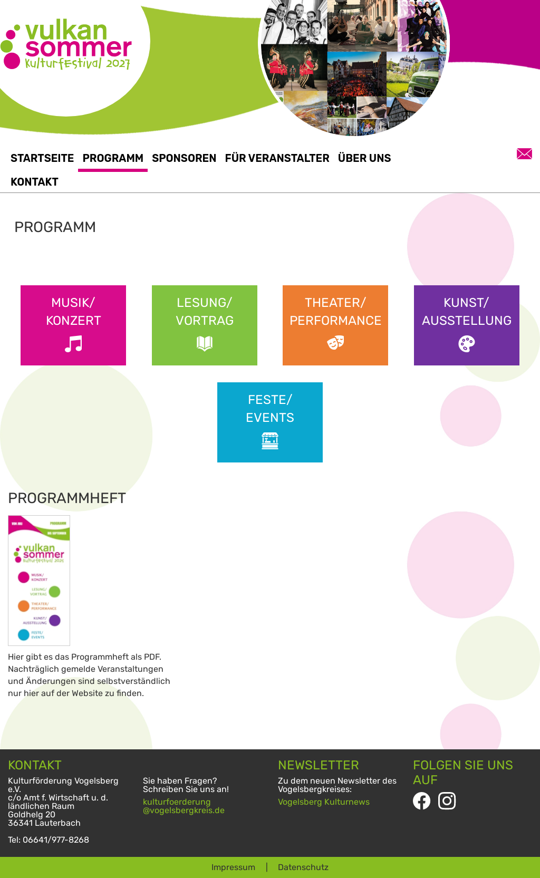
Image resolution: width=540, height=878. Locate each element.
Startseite (42, 158)
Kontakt (35, 182)
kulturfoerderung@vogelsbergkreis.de (184, 806)
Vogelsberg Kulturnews (324, 802)
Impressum (233, 867)
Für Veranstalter (277, 158)
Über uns (364, 158)
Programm (112, 158)
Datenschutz (303, 867)
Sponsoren (184, 158)
